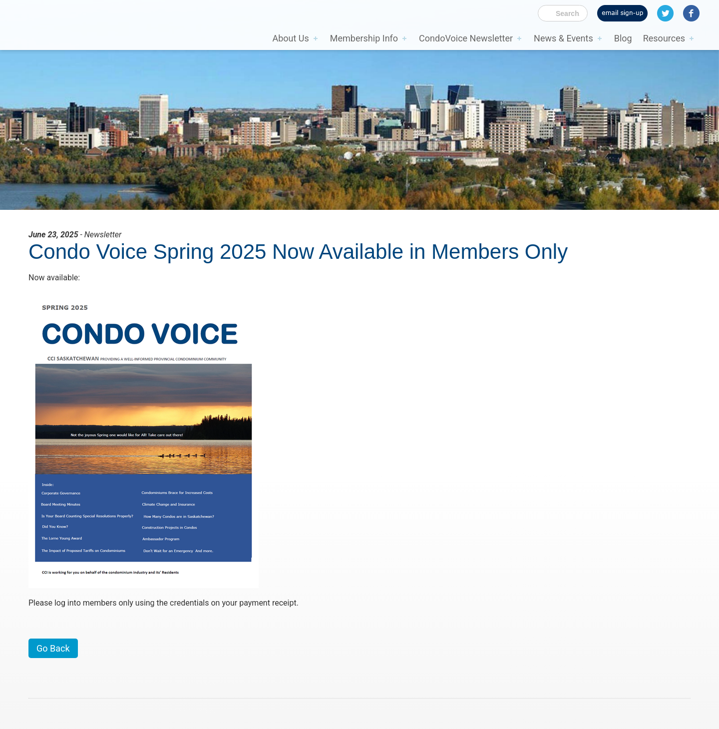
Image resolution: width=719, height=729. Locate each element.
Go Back (53, 648)
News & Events (563, 38)
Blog (623, 38)
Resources (664, 38)
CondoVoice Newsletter (466, 38)
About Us (290, 38)
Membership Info (364, 38)
